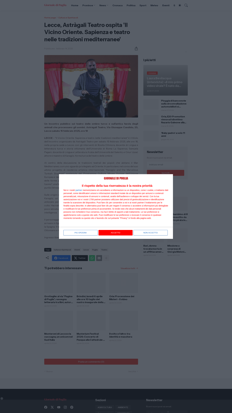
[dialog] (116, 206)
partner (79, 190)
